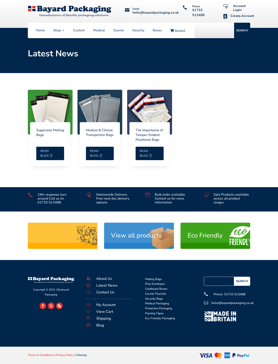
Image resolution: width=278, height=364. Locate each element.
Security (138, 31)
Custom (79, 31)
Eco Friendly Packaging (160, 318)
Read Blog (44, 153)
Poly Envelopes (155, 284)
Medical (99, 31)
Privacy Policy (65, 355)
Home (40, 31)
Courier (118, 31)
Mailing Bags (153, 279)
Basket (177, 31)
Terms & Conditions (40, 355)
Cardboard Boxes (156, 289)
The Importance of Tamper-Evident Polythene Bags (149, 135)
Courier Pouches (155, 294)
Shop (57, 31)
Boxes (157, 31)
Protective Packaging (158, 308)
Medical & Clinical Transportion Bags (100, 132)
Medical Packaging (157, 303)
